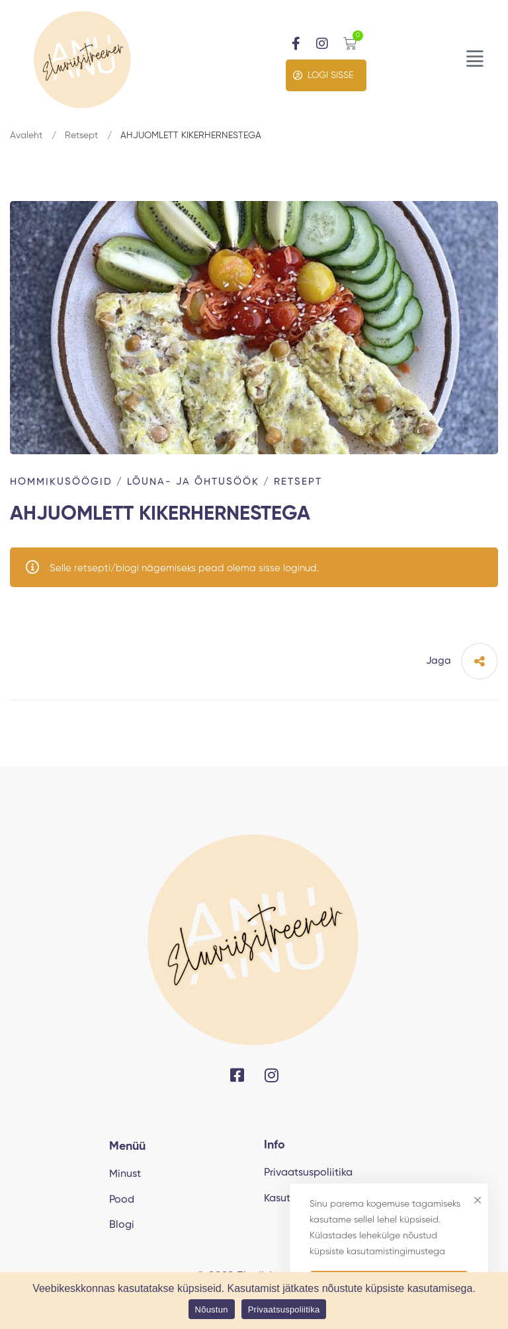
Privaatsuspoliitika (284, 1309)
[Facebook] (237, 1075)
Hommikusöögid (61, 482)
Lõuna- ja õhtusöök (193, 482)
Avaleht (26, 135)
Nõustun (211, 1309)
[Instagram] (271, 1075)
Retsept (81, 135)
